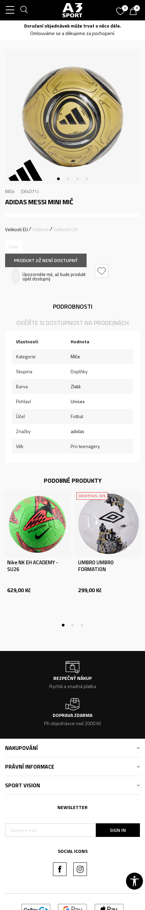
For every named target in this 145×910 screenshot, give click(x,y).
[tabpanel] (72, 116)
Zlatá (75, 386)
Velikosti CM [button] (65, 229)
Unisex (78, 401)
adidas (77, 431)
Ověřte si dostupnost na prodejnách (72, 322)
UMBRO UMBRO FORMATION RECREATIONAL (96, 569)
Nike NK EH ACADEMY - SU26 (32, 566)
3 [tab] (77, 178)
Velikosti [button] (40, 229)
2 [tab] (68, 178)
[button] (102, 271)
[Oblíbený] (121, 9)
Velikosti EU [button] (16, 229)
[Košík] (135, 12)
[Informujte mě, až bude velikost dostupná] (14, 247)
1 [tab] (58, 178)
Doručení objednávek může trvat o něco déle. (72, 25)
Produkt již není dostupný (46, 260)
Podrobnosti (72, 306)
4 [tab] (87, 178)
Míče (10, 191)
